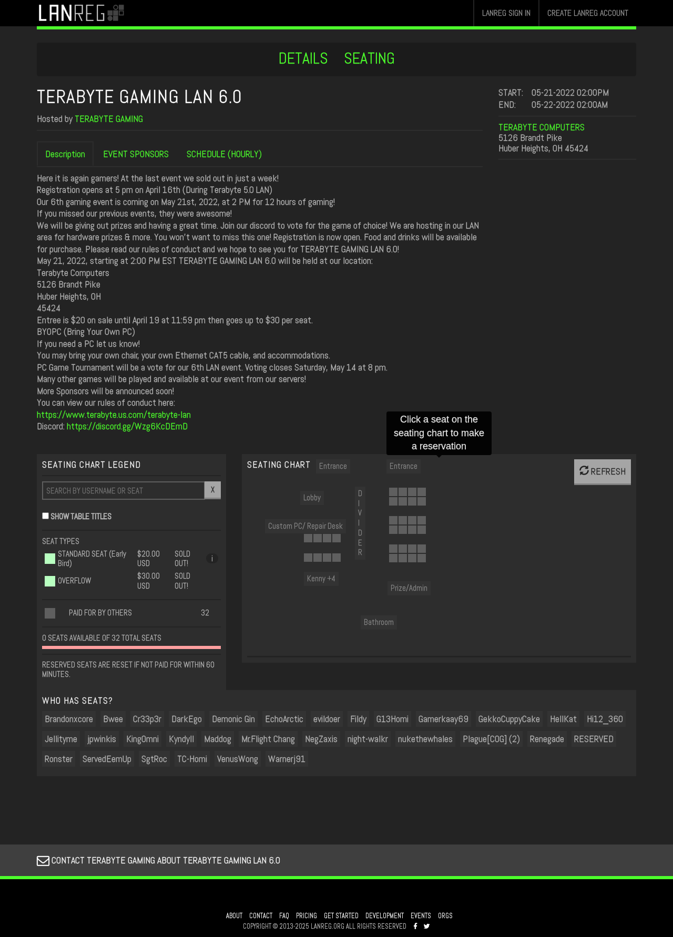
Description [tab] (65, 154)
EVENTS (421, 916)
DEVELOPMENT (384, 916)
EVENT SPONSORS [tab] (136, 154)
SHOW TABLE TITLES (80, 516)
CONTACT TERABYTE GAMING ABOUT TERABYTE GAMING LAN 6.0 (158, 860)
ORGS (445, 916)
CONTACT (260, 916)
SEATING (369, 58)
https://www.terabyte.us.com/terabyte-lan (114, 414)
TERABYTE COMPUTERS (541, 127)
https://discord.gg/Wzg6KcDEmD (127, 426)
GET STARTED (341, 916)
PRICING (306, 916)
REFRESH (602, 471)
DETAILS (303, 58)
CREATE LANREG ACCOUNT (587, 12)
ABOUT (234, 916)
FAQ (284, 916)
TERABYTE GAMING (109, 118)
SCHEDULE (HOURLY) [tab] (224, 154)
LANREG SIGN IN (506, 12)
